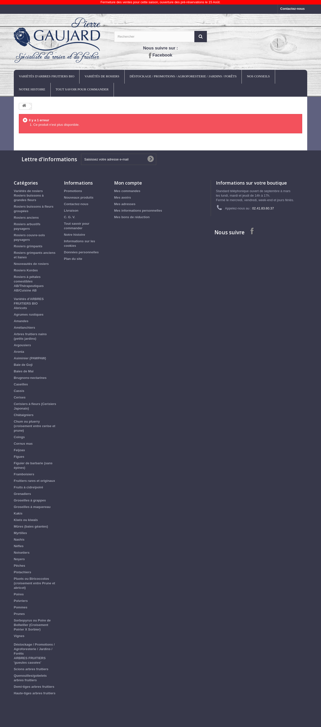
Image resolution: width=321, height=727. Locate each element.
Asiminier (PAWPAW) (30, 358)
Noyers (19, 559)
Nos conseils (258, 76)
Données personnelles (81, 252)
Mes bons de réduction (132, 217)
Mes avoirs (122, 197)
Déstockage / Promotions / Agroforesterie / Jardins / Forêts (183, 76)
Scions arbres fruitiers (31, 669)
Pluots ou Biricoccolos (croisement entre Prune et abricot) (34, 583)
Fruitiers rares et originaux (34, 481)
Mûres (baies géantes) (31, 526)
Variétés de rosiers (102, 76)
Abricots (20, 308)
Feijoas (19, 450)
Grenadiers (22, 494)
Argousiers (22, 345)
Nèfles (19, 546)
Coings (19, 437)
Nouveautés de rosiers (31, 264)
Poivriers (21, 601)
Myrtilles (20, 533)
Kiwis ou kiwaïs (26, 520)
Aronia (19, 352)
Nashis (19, 539)
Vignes (19, 636)
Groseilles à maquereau (32, 507)
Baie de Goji (23, 365)
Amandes (21, 321)
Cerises (20, 397)
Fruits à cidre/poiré (28, 487)
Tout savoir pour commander (82, 89)
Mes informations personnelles (138, 210)
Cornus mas (23, 443)
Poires (19, 594)
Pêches (19, 566)
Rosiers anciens (26, 217)
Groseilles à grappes (30, 500)
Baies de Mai (24, 371)
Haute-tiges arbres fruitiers (34, 693)
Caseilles (21, 384)
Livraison (71, 210)
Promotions (73, 191)
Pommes (20, 607)
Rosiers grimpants (28, 246)
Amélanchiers (24, 327)
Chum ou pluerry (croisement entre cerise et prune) (34, 426)
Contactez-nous (292, 9)
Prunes (19, 614)
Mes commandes (127, 191)
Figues (19, 457)
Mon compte (128, 183)
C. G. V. (69, 217)
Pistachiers (22, 572)
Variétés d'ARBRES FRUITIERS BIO (46, 76)
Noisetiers (22, 552)
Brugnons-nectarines (30, 378)
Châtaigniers (24, 415)
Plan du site (73, 259)
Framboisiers (24, 474)
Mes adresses (124, 204)
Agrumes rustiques (28, 314)
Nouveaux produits (79, 197)
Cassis (19, 391)
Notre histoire (32, 89)
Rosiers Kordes (26, 270)
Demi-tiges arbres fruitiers (34, 687)
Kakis (18, 513)
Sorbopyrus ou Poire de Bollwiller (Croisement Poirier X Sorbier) (32, 625)
